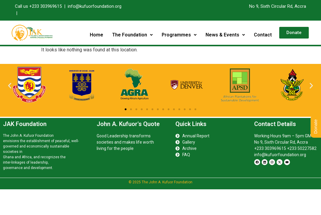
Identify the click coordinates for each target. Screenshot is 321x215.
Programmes (179, 35)
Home (96, 35)
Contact (263, 35)
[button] (132, 35)
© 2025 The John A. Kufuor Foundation (160, 182)
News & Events (225, 35)
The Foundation (132, 35)
